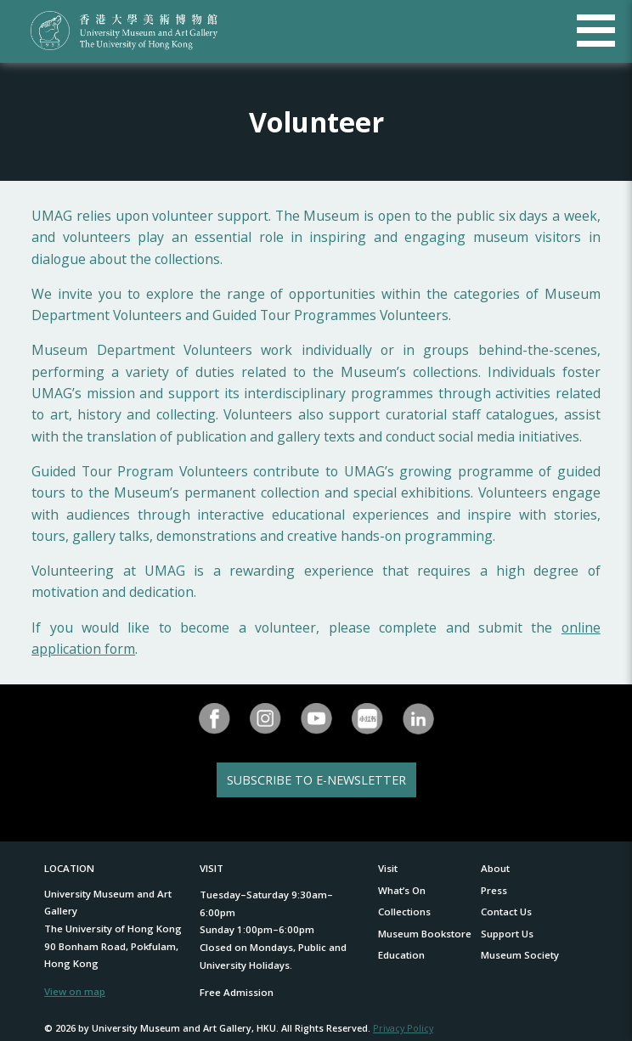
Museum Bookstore (424, 933)
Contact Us (506, 911)
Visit (388, 868)
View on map (74, 991)
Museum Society (520, 954)
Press (494, 890)
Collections (404, 911)
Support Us (507, 933)
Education (401, 954)
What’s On (402, 890)
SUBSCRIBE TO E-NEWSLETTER (316, 780)
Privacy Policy (403, 1027)
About (495, 868)
